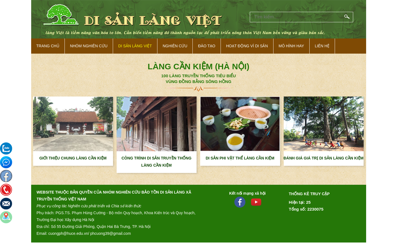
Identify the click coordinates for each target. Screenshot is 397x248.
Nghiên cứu (175, 46)
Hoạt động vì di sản (247, 46)
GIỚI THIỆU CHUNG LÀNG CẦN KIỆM (73, 158)
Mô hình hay (291, 46)
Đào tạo (206, 46)
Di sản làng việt (135, 46)
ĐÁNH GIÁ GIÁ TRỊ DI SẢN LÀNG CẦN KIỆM (324, 158)
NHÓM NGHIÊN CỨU (89, 46)
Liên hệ (322, 46)
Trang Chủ (47, 46)
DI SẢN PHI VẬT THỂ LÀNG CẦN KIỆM (240, 158)
